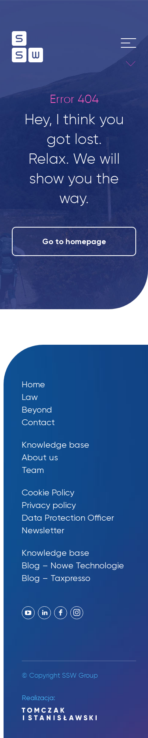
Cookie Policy (48, 492)
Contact (38, 422)
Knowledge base (55, 445)
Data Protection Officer (68, 518)
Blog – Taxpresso (56, 578)
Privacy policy (49, 505)
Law (30, 397)
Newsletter (43, 530)
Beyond (37, 410)
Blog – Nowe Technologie (73, 565)
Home (33, 384)
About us (40, 457)
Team (33, 470)
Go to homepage (74, 241)
